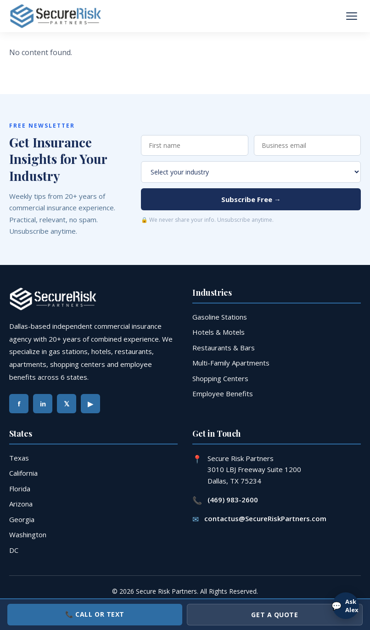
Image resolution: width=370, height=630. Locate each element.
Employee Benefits (222, 393)
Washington (27, 534)
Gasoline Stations (219, 316)
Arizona (21, 503)
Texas (19, 457)
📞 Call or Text (94, 614)
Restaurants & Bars (223, 347)
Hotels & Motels (218, 332)
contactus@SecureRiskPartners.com (265, 518)
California (23, 473)
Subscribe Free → (251, 199)
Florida (19, 488)
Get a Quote (274, 614)
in (43, 403)
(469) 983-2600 (232, 499)
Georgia (21, 519)
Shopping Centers (220, 378)
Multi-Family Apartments (230, 362)
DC (13, 550)
